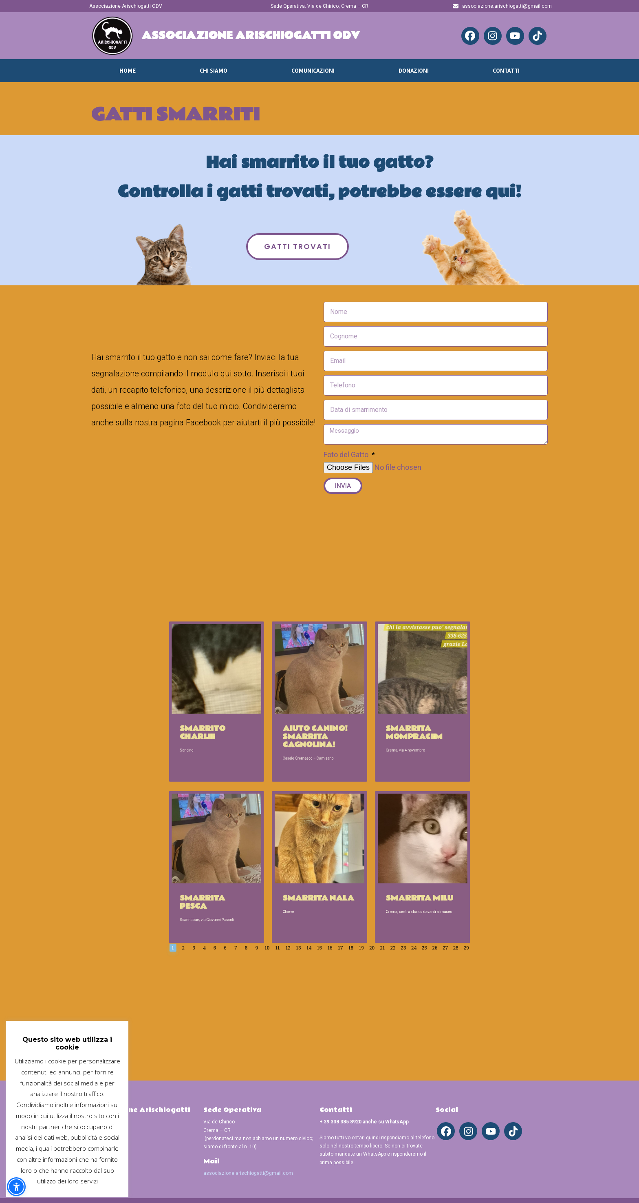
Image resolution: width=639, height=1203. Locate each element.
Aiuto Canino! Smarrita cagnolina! (317, 762)
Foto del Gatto (347, 454)
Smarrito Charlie (260, 760)
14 (314, 870)
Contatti (506, 70)
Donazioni (414, 70)
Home (127, 70)
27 (383, 870)
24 (367, 870)
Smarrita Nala (319, 844)
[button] (16, 1187)
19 (341, 870)
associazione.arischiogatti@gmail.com (248, 1173)
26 (378, 870)
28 (388, 870)
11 (298, 870)
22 (357, 870)
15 (320, 870)
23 (362, 870)
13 (309, 870)
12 (303, 870)
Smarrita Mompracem (367, 760)
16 (325, 870)
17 (330, 870)
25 (373, 870)
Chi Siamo (213, 70)
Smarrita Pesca (260, 847)
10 (293, 870)
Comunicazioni (313, 70)
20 (346, 870)
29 (394, 870)
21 (351, 870)
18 (335, 870)
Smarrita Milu (370, 844)
